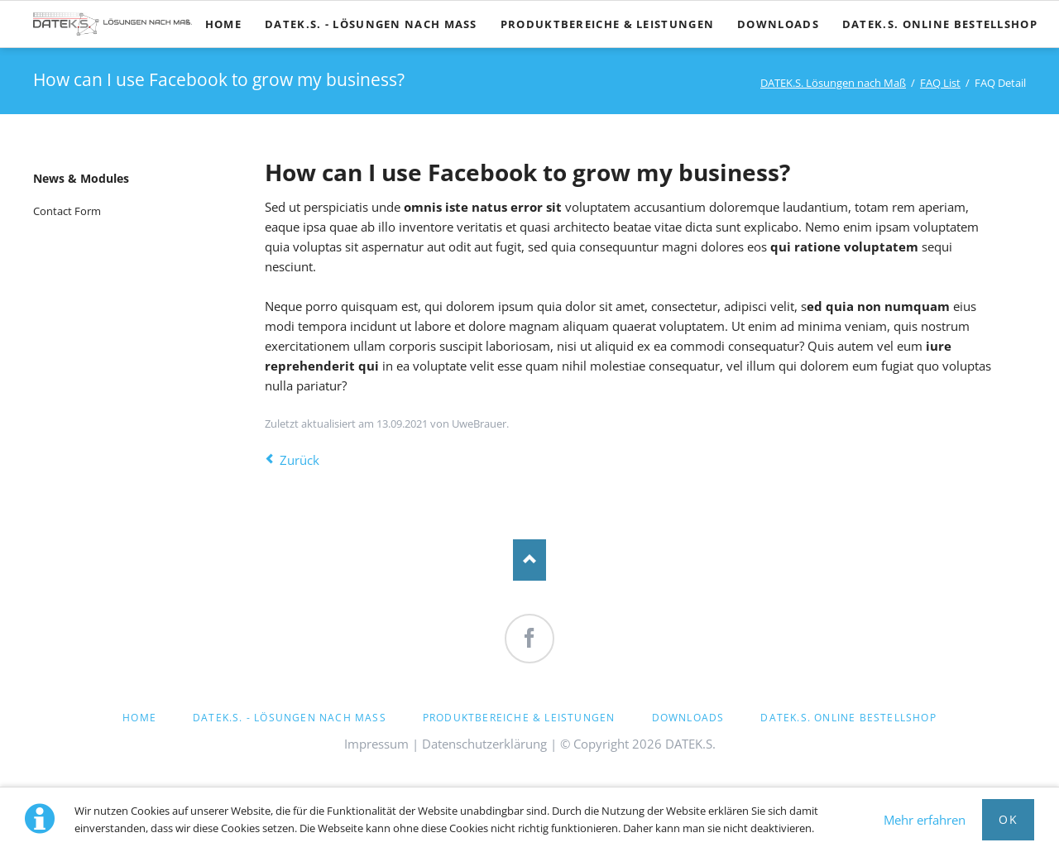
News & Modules (81, 178)
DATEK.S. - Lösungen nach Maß (289, 718)
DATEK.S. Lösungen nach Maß (833, 82)
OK (1008, 819)
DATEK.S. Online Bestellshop (848, 718)
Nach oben (529, 560)
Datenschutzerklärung (484, 743)
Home (139, 718)
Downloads (688, 718)
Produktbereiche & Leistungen (519, 718)
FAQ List (940, 82)
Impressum (376, 743)
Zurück (299, 460)
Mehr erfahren (925, 819)
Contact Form (67, 210)
